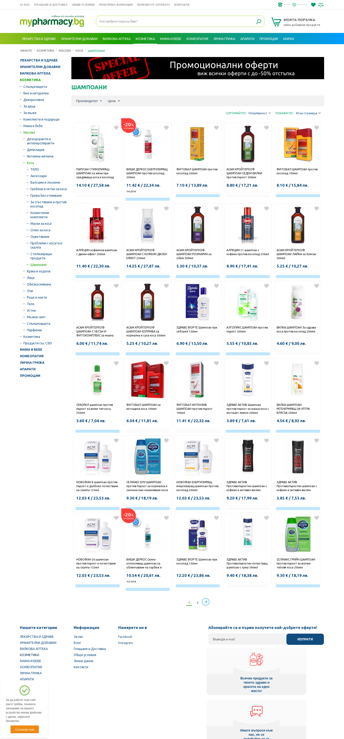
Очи (30, 291)
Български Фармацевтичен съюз (80, 709)
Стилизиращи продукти (41, 256)
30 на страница (308, 113)
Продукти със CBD (37, 343)
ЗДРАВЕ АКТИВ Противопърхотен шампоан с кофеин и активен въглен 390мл (247, 486)
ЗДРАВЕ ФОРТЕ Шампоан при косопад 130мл (196, 561)
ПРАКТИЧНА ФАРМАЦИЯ (115, 4)
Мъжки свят (36, 317)
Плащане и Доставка (50, 4)
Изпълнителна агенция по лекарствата (140, 709)
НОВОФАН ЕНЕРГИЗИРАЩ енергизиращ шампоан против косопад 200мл (197, 486)
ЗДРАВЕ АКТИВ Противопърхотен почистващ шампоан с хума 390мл (247, 563)
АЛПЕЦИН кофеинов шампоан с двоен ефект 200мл (96, 252)
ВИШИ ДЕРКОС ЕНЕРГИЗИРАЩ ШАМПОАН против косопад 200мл (147, 173)
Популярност (260, 113)
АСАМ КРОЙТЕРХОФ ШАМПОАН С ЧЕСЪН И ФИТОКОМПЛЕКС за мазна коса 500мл (94, 331)
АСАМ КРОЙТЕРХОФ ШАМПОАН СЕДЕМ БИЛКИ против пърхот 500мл (244, 173)
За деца (29, 106)
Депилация (35, 149)
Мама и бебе (33, 126)
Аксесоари (38, 176)
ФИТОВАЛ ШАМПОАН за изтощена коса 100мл (143, 407)
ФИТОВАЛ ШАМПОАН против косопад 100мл (297, 171)
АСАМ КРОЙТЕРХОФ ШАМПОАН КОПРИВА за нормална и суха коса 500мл (145, 331)
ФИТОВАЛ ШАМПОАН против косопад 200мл (196, 171)
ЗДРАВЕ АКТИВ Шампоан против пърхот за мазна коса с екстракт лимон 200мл (248, 408)
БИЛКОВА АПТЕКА (35, 73)
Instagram (125, 642)
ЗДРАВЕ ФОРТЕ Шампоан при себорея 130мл (196, 329)
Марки (288, 38)
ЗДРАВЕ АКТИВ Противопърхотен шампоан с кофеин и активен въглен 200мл (297, 486)
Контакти (181, 4)
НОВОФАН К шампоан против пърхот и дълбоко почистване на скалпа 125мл (97, 486)
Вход (315, 49)
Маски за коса (40, 223)
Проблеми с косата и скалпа (46, 245)
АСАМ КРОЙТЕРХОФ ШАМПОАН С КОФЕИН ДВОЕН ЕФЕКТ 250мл (146, 254)
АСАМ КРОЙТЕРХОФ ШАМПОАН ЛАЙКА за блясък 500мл (296, 254)
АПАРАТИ (28, 369)
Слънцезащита (35, 86)
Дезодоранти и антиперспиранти (40, 141)
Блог (77, 642)
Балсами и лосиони (45, 182)
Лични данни (83, 661)
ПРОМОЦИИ (30, 376)
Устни (31, 310)
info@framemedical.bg (290, 5)
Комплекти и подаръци (41, 119)
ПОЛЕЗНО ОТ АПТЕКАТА (153, 4)
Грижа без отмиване (46, 195)
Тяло (30, 304)
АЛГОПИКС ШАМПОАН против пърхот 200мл (247, 329)
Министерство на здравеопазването (202, 709)
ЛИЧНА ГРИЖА (32, 362)
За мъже (30, 113)
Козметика (31, 336)
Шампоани (38, 264)
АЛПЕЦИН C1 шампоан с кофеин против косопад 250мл (248, 252)
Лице (31, 277)
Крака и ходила (38, 271)
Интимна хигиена (40, 156)
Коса (30, 163)
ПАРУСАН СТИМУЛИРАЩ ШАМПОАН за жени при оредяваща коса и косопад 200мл (95, 173)
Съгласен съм (24, 729)
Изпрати (305, 639)
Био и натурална (36, 93)
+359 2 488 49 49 (254, 5)
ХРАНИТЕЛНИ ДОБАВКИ (40, 67)
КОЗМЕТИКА (30, 80)
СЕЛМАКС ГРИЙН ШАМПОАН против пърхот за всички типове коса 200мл (296, 563)
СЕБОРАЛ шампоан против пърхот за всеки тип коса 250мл (94, 408)
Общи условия (83, 4)
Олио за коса (40, 230)
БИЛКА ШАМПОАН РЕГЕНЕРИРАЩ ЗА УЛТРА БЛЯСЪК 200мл (293, 408)
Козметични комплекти (39, 215)
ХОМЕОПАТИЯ (32, 356)
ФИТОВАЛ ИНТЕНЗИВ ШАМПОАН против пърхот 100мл (194, 408)
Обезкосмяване (39, 284)
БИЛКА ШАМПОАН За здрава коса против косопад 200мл (296, 329)
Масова (29, 132)
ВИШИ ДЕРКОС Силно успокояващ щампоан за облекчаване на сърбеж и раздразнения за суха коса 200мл (144, 563)
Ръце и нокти (37, 297)
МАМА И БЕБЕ (31, 349)
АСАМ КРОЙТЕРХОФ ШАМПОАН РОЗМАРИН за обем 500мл (194, 254)
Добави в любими (116, 128)
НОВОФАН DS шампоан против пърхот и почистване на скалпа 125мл (96, 563)
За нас (25, 4)
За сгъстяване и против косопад (48, 204)
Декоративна (33, 99)
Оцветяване (39, 236)
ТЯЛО (34, 169)
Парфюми (34, 330)
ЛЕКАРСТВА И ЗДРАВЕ (39, 60)
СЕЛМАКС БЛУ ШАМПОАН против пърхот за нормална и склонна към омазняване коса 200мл (147, 486)
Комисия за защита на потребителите (264, 709)
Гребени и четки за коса (48, 189)
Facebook (125, 636)
